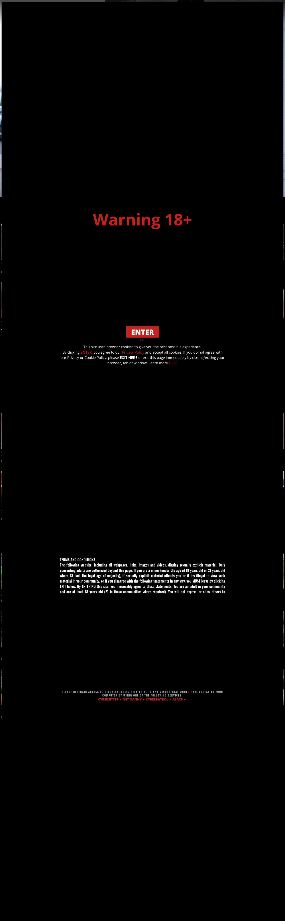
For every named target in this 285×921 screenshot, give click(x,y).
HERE (173, 363)
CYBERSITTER (108, 699)
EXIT (142, 339)
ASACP (178, 699)
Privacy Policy (133, 352)
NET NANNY (132, 699)
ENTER (86, 352)
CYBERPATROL (157, 699)
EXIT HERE (128, 357)
